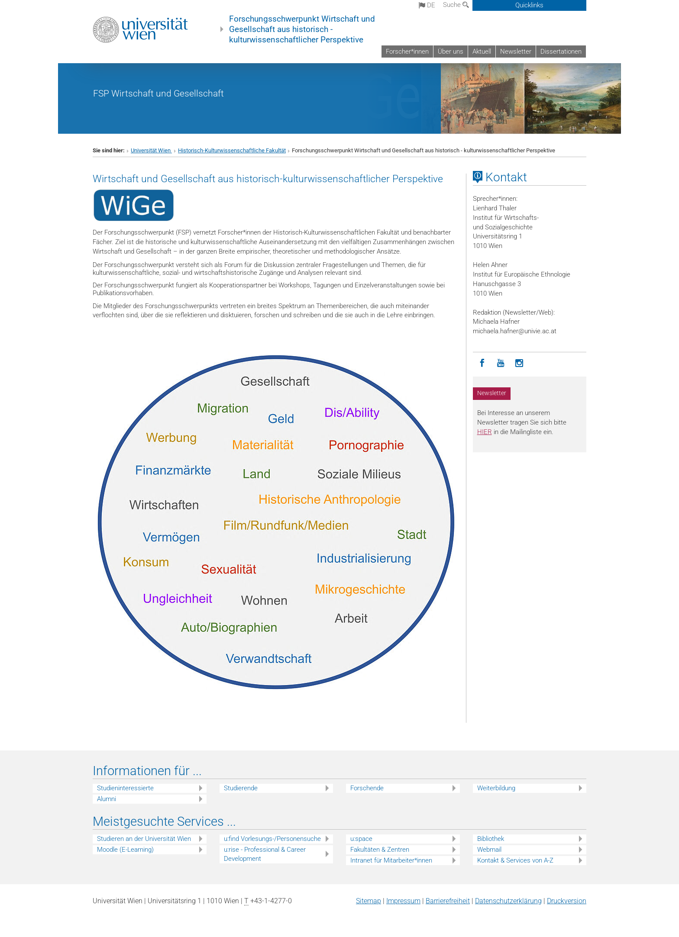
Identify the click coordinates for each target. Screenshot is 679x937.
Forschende (367, 788)
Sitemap (368, 901)
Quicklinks (529, 5)
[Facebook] (482, 363)
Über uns (450, 51)
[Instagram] (519, 363)
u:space (361, 839)
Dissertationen (561, 51)
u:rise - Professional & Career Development (265, 854)
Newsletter (515, 51)
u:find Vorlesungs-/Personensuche (272, 839)
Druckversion (566, 901)
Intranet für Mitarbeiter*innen (391, 860)
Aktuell (481, 51)
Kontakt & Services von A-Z (515, 860)
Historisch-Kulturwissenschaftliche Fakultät (232, 150)
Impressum (403, 901)
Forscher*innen (407, 51)
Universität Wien (151, 150)
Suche (456, 5)
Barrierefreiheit (448, 901)
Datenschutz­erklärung (508, 901)
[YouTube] (500, 363)
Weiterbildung (496, 788)
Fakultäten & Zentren (379, 849)
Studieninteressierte (125, 788)
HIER (484, 432)
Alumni (106, 799)
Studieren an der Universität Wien (144, 839)
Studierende (241, 788)
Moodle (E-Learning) (125, 849)
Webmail (489, 849)
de (427, 5)
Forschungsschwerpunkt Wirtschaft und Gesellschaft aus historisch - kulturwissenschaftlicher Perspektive (302, 29)
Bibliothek (490, 839)
